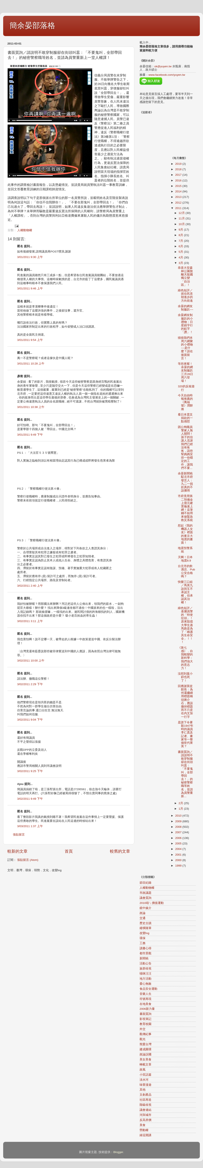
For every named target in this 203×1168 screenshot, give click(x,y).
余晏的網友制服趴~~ (185, 308)
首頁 (69, 851)
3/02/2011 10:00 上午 (30, 660)
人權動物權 (24, 230)
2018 (178, 169)
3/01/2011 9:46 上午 (30, 288)
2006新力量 (147, 1008)
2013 (178, 196)
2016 (178, 180)
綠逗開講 (145, 1135)
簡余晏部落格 (32, 25)
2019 (178, 163)
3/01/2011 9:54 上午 (30, 340)
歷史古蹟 (145, 923)
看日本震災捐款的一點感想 (185, 418)
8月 (181, 235)
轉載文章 (145, 1064)
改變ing (144, 933)
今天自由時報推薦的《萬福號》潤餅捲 (185, 402)
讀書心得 (145, 948)
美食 (142, 1125)
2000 (178, 860)
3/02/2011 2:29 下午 (30, 684)
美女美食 (145, 1059)
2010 (178, 815)
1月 (181, 808)
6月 (181, 246)
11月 (182, 218)
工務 (142, 943)
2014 (178, 191)
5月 (181, 251)
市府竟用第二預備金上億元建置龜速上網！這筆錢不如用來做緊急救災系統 (185, 507)
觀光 (142, 1039)
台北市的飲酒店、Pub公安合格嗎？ (186, 571)
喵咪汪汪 (145, 973)
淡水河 (144, 1079)
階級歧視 (145, 1104)
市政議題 (145, 892)
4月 (181, 257)
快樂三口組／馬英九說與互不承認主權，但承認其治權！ (185, 592)
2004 (178, 849)
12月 (182, 213)
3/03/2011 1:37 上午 (30, 826)
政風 (142, 1069)
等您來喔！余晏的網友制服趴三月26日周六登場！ (185, 372)
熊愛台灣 (145, 1044)
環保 (142, 938)
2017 (178, 174)
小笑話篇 (145, 1074)
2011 (178, 208)
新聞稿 (144, 958)
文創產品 (145, 1094)
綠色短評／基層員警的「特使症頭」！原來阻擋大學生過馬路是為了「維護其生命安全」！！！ (185, 625)
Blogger (118, 1152)
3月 (181, 263)
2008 (178, 826)
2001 (178, 854)
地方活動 (145, 978)
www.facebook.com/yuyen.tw (166, 74)
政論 (142, 913)
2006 (178, 838)
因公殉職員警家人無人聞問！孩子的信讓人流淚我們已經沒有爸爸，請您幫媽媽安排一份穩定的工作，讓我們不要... (185, 447)
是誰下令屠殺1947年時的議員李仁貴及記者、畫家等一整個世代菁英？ (185, 734)
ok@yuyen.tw (162, 66)
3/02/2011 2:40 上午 (30, 585)
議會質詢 (145, 897)
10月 (182, 224)
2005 (178, 843)
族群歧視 (145, 968)
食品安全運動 (148, 988)
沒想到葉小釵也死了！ (185, 677)
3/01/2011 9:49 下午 (30, 434)
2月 (181, 803)
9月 (181, 229)
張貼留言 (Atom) (27, 859)
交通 (142, 918)
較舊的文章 (120, 851)
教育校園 (145, 1024)
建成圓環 (145, 1049)
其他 (142, 1089)
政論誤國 (145, 1054)
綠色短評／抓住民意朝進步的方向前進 (185, 295)
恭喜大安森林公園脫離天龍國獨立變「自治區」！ (185, 276)
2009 (178, 821)
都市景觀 (145, 953)
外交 (142, 1029)
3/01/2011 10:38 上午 (30, 407)
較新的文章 (17, 851)
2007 (178, 832)
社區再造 (145, 1099)
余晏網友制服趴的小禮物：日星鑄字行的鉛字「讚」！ (185, 323)
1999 (178, 865)
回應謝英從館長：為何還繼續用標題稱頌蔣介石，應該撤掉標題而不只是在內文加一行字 (185, 701)
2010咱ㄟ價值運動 (152, 903)
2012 (178, 202)
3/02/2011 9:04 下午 (30, 719)
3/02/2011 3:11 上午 (30, 621)
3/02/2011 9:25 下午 (30, 771)
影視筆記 (145, 1019)
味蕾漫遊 (145, 1084)
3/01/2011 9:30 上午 (30, 257)
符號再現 (145, 999)
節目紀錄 (145, 882)
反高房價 (145, 1120)
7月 (181, 240)
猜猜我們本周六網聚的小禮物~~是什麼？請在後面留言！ (185, 348)
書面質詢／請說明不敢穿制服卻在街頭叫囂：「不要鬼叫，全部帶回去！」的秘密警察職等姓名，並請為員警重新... (185, 774)
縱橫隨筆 (145, 928)
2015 (178, 186)
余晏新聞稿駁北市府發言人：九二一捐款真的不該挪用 (185, 482)
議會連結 (145, 1109)
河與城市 (145, 1115)
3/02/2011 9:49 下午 (30, 798)
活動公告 (145, 963)
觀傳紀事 (145, 1034)
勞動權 (144, 1130)
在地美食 (145, 1004)
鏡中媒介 (145, 908)
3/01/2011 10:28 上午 (30, 363)
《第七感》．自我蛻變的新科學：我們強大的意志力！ (185, 658)
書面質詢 (145, 1013)
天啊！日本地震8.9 (185, 559)
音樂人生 (145, 993)
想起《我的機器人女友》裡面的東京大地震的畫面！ (185, 534)
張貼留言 (19, 834)
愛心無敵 (145, 983)
